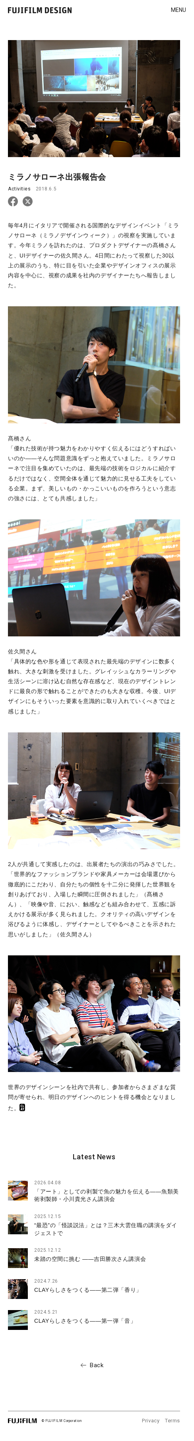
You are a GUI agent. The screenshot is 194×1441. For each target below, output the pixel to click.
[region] (94, 1241)
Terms (172, 1421)
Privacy (150, 1421)
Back (96, 1365)
